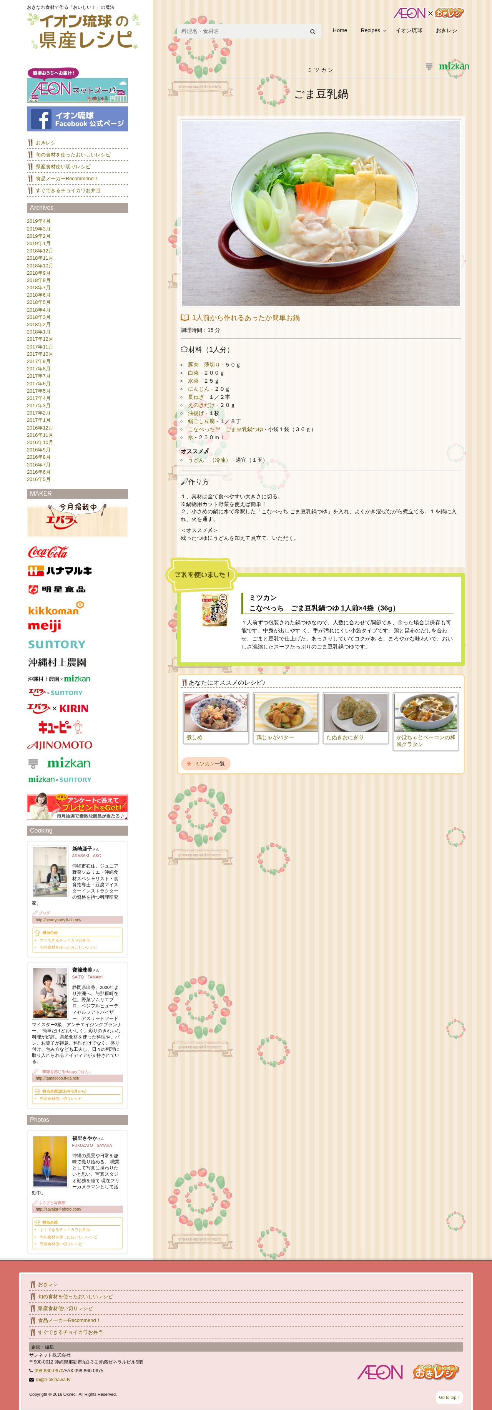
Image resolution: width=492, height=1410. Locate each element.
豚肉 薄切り (205, 365)
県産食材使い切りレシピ (63, 166)
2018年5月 (39, 302)
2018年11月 (40, 258)
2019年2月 (39, 236)
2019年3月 (39, 229)
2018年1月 (39, 332)
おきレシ (446, 30)
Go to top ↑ (449, 1397)
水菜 (194, 381)
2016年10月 (40, 442)
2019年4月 (39, 221)
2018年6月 (39, 295)
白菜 (194, 373)
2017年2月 (39, 413)
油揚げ (197, 413)
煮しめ (194, 737)
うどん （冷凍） (210, 460)
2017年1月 (39, 420)
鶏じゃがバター (275, 737)
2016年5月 (39, 479)
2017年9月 (39, 361)
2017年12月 (40, 339)
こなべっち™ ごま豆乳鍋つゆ (226, 429)
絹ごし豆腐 (202, 421)
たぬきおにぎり (345, 737)
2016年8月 (39, 457)
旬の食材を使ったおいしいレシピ (73, 155)
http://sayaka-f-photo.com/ (58, 1209)
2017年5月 (39, 391)
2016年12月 (40, 428)
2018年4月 (39, 310)
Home (340, 30)
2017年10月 (40, 354)
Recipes (370, 30)
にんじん (199, 389)
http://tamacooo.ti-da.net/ (57, 1078)
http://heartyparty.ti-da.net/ (58, 920)
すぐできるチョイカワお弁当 (68, 190)
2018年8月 (39, 280)
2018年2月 (39, 324)
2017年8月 (39, 369)
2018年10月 (40, 266)
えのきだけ (202, 405)
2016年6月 (39, 472)
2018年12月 (40, 251)
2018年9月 (39, 273)
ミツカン (205, 763)
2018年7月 (39, 287)
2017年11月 (40, 347)
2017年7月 (39, 376)
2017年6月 (39, 384)
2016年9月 (39, 450)
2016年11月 (40, 435)
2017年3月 (39, 405)
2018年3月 (39, 317)
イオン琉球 (409, 30)
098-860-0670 (49, 1371)
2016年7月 (39, 465)
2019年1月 (39, 243)
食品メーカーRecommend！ (67, 178)
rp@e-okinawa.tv (53, 1379)
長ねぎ (197, 397)
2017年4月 (39, 398)
